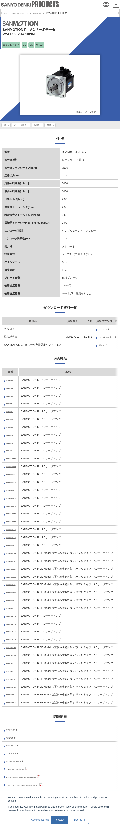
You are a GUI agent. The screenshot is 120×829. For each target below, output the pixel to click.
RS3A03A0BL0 (15, 530)
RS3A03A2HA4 (15, 617)
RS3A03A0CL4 (15, 570)
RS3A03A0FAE (15, 593)
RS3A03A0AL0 (15, 483)
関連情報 (67, 125)
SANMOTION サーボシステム (30, 13)
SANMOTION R (57, 13)
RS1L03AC (13, 436)
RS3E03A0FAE (15, 688)
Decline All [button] (79, 819)
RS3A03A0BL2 (15, 538)
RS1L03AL (12, 444)
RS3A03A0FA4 (15, 585)
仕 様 (6, 125)
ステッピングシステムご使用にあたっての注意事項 (36, 787)
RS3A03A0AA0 (15, 460)
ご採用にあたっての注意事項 (23, 771)
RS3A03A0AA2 (15, 467)
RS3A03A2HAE (15, 625)
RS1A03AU (13, 397)
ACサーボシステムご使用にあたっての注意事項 (34, 779)
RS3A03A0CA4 (15, 554)
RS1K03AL (13, 420)
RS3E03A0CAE (15, 656)
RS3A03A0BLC (15, 546)
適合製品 (50, 125)
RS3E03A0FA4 (15, 680)
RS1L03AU (13, 452)
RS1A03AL (13, 389)
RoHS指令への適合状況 (20, 763)
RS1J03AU (12, 413)
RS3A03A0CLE (15, 578)
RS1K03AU (13, 428)
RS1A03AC (13, 381)
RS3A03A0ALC (15, 499)
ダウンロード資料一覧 (27, 125)
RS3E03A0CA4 (15, 648)
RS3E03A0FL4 (15, 696)
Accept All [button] (60, 819)
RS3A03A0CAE (15, 562)
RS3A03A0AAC (15, 475)
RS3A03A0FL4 (15, 601)
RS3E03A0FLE (15, 704)
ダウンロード (106, 330)
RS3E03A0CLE (15, 672)
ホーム (7, 13)
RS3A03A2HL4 (15, 633)
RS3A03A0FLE (15, 609)
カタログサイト (15, 747)
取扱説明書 (12, 739)
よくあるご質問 (15, 755)
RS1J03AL (12, 405)
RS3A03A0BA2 (15, 515)
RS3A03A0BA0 (15, 507)
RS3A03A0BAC (15, 523)
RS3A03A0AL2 (15, 491)
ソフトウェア (14, 731)
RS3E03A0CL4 (15, 664)
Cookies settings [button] (40, 819)
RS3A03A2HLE (15, 641)
